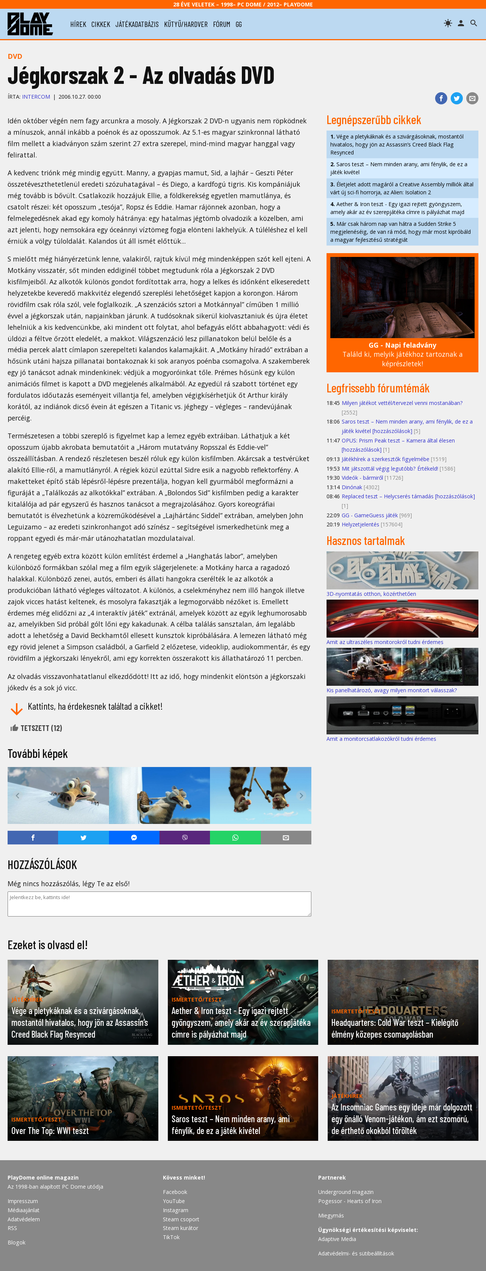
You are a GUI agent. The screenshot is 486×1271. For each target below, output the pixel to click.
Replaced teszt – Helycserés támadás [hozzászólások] (408, 496)
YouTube (174, 1201)
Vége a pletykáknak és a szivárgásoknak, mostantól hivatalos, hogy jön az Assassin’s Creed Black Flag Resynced (397, 144)
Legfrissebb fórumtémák (378, 387)
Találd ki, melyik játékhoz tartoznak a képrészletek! (402, 354)
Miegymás (331, 1215)
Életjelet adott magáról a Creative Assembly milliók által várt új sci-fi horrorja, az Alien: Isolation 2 (401, 188)
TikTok (171, 1237)
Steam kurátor (180, 1228)
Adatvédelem (24, 1219)
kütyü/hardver (186, 23)
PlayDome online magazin (43, 1177)
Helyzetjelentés (360, 524)
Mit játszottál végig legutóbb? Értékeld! (390, 468)
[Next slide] (301, 796)
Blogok (16, 1242)
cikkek (101, 23)
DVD (15, 56)
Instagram (175, 1210)
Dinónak (352, 487)
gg (239, 23)
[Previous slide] (18, 796)
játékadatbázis (137, 23)
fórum (221, 23)
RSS (12, 1228)
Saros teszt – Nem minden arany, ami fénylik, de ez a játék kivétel (398, 168)
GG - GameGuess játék (370, 515)
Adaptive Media (337, 1239)
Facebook (175, 1191)
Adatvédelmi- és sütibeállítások (356, 1253)
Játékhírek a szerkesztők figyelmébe (385, 459)
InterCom (36, 96)
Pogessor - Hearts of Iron (350, 1201)
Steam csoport (181, 1219)
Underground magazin (346, 1191)
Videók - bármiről (362, 477)
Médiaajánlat (23, 1210)
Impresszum (23, 1201)
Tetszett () (36, 727)
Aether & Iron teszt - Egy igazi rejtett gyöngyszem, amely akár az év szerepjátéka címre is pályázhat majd (397, 208)
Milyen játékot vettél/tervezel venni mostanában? (402, 402)
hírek (78, 23)
